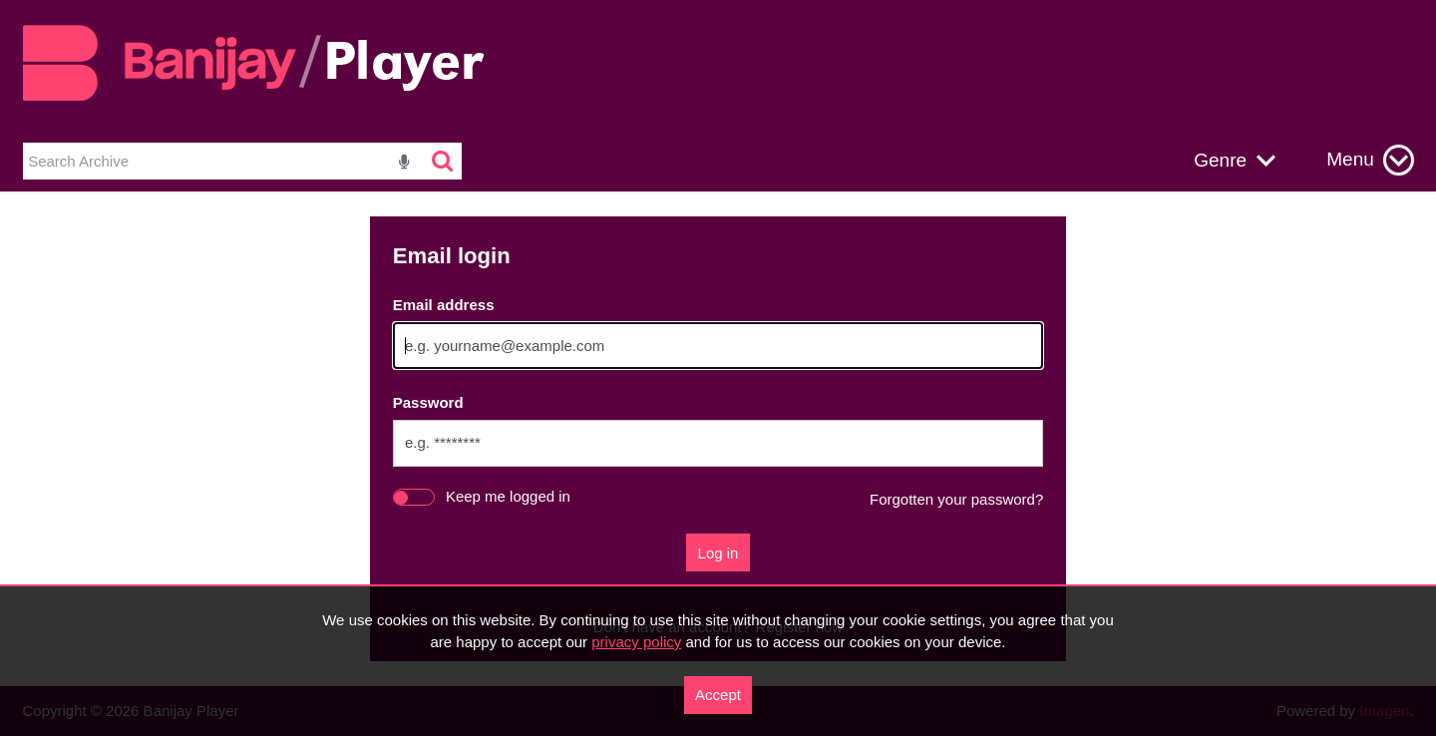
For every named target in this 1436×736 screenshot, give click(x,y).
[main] (718, 438)
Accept (718, 694)
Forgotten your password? (956, 499)
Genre (1220, 160)
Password (428, 402)
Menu (1350, 159)
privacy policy (636, 641)
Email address (444, 304)
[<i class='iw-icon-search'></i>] (443, 162)
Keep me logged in (508, 496)
